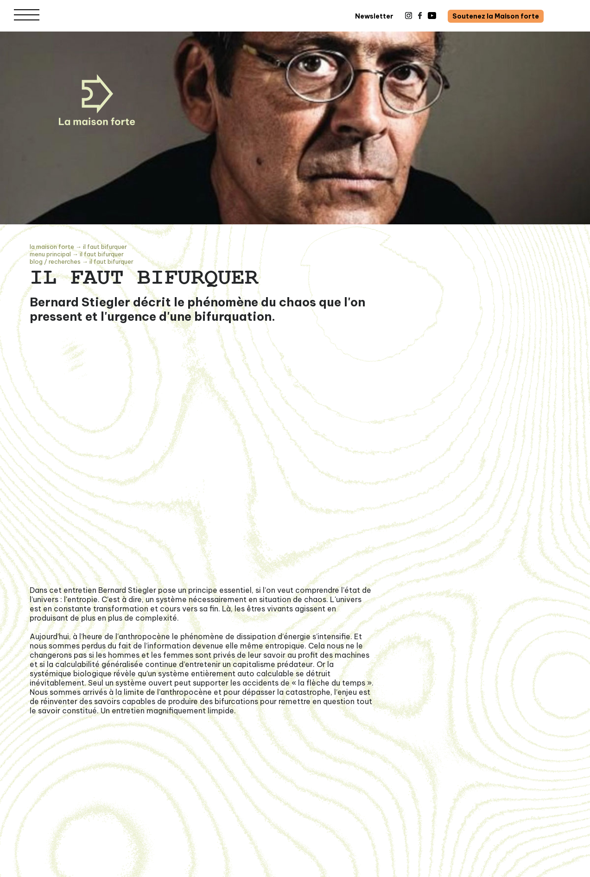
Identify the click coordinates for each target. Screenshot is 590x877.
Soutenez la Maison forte (495, 16)
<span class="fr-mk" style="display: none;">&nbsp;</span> (203, 475)
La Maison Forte (52, 246)
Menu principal (50, 254)
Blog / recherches (55, 261)
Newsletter (374, 16)
